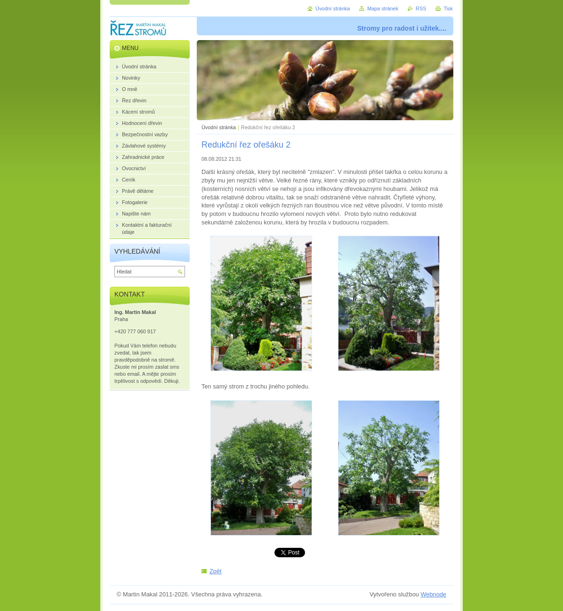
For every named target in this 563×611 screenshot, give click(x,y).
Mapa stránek (382, 8)
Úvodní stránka (218, 127)
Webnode (433, 594)
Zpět (215, 571)
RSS (421, 8)
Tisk (448, 8)
